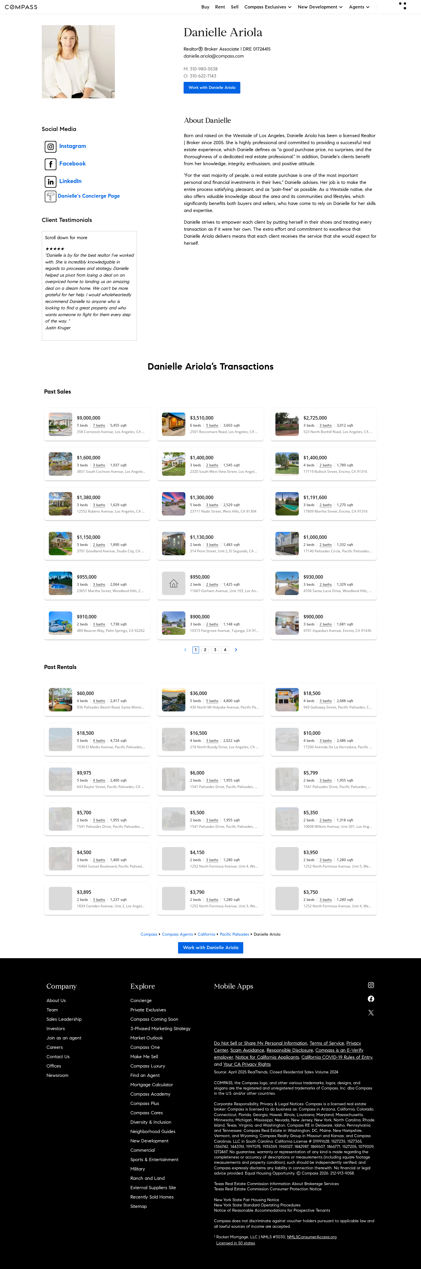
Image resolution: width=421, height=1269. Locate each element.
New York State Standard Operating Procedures (257, 1205)
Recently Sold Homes (152, 1197)
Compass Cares (146, 1112)
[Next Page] (236, 650)
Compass (149, 934)
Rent (220, 7)
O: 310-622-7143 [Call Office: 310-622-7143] (200, 76)
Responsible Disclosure (290, 1050)
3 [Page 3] (215, 649)
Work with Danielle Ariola (212, 87)
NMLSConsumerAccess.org (312, 1236)
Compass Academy (150, 1094)
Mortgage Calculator (151, 1084)
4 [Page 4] (225, 649)
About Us (56, 1000)
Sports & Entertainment (154, 1159)
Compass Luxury (147, 1066)
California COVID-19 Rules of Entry (336, 1057)
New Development (149, 1141)
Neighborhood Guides (152, 1131)
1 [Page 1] (195, 649)
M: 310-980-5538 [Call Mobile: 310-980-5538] (201, 69)
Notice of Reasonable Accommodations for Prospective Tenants (272, 1210)
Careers (54, 1047)
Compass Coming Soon (154, 1019)
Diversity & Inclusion (150, 1122)
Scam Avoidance (247, 1050)
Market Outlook (146, 1038)
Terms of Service (327, 1043)
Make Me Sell (144, 1056)
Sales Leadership (64, 1019)
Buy (205, 7)
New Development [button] (320, 7)
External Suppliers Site (153, 1187)
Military (137, 1169)
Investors (55, 1028)
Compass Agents (177, 934)
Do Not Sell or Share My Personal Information (260, 1043)
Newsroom (57, 1075)
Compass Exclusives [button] (268, 7)
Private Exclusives (148, 1010)
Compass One (145, 1047)
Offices (53, 1066)
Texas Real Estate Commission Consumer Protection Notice (268, 1189)
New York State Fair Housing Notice (246, 1199)
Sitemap (138, 1206)
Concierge (141, 1000)
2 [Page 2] (205, 649)
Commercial (142, 1150)
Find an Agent (145, 1075)
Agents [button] (359, 7)
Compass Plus (144, 1103)
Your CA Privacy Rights (247, 1064)
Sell (235, 7)
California (206, 934)
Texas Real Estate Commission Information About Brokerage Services (276, 1183)
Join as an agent (63, 1038)
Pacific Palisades (234, 934)
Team (52, 1010)
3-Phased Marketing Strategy (160, 1028)
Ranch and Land (147, 1178)
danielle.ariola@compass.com (214, 56)
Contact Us (58, 1056)
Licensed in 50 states (235, 1243)
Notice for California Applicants (267, 1057)
